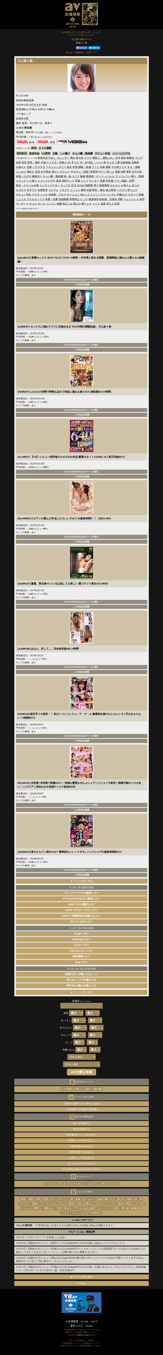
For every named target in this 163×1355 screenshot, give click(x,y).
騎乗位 (130, 157)
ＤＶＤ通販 (45, 148)
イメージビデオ (121, 153)
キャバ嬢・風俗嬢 (82, 153)
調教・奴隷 (84, 167)
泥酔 (120, 199)
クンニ (95, 167)
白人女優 (89, 1208)
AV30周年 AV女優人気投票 (81, 1109)
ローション (73, 194)
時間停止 (74, 199)
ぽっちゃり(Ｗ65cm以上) (81, 1163)
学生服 (109, 180)
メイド (96, 203)
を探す (81, 939)
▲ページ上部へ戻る (81, 881)
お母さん (126, 185)
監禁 (75, 167)
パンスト (51, 203)
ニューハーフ (104, 1208)
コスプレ (53, 190)
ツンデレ (111, 194)
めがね (81, 185)
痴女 (123, 157)
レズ (87, 194)
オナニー (65, 171)
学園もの (122, 194)
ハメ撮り (65, 153)
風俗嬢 (97, 1089)
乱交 (73, 185)
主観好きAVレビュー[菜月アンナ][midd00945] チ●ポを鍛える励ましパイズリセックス (75, 1243)
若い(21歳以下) (81, 1123)
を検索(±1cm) (81, 974)
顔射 (18, 162)
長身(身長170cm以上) (81, 1152)
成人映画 (111, 190)
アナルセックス (36, 199)
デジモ (110, 162)
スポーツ (133, 194)
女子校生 (46, 171)
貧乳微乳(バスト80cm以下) (81, 1134)
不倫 (43, 162)
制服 (141, 194)
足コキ (135, 185)
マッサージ (22, 203)
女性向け (96, 1213)
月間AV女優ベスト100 (81, 1103)
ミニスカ (21, 199)
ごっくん (75, 190)
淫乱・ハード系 (97, 162)
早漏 (77, 180)
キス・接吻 (133, 167)
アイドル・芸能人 (56, 162)
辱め (72, 157)
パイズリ (122, 190)
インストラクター (49, 185)
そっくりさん (49, 1203)
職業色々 (37, 176)
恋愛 (102, 180)
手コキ (75, 162)
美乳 (128, 171)
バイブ (85, 180)
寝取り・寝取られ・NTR (106, 157)
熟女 (69, 167)
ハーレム (109, 176)
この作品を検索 (81, 284)
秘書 (59, 203)
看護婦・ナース (95, 176)
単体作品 (34, 153)
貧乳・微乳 (33, 162)
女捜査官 (43, 190)
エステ (76, 176)
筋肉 (100, 1199)
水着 (89, 190)
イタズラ (64, 190)
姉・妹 (67, 176)
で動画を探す (81, 921)
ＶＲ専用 (67, 1089)
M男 (123, 171)
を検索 (81, 979)
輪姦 (82, 176)
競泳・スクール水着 (27, 185)
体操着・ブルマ (57, 194)
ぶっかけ (21, 171)
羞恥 (108, 167)
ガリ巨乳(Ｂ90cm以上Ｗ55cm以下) (81, 1169)
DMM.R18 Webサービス (86, 1335)
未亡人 (110, 203)
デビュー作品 (102, 153)
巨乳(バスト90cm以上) (81, 1140)
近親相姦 (125, 162)
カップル (65, 185)
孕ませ (68, 1208)
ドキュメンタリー (56, 167)
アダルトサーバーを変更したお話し (46, 1237)
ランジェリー (123, 176)
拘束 (102, 167)
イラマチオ (38, 167)
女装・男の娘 (121, 1208)
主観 (55, 153)
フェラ (139, 157)
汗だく (102, 171)
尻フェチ (132, 190)
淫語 (37, 171)
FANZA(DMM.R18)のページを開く (81, 279)
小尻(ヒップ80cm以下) (81, 1157)
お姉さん (21, 167)
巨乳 (24, 162)
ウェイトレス (131, 199)
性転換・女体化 (108, 199)
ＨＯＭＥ (81, 1283)
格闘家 (89, 185)
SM (82, 194)
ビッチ (84, 199)
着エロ (77, 203)
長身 (77, 1199)
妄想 (142, 199)
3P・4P (83, 162)
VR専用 (46, 153)
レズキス (21, 190)
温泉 (103, 203)
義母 (83, 190)
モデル (100, 1203)
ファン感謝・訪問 (124, 180)
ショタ (44, 194)
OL (69, 162)
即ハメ (110, 171)
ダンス (41, 203)
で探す (81, 893)
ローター (94, 180)
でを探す (81, 898)
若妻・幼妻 (51, 199)
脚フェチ (87, 203)
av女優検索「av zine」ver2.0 (81, 1321)
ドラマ (88, 157)
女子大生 (137, 171)
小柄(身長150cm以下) (81, 1146)
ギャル (33, 203)
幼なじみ (67, 203)
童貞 (58, 180)
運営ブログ (76, 1326)
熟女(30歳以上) (81, 1129)
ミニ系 (69, 1199)
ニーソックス (98, 194)
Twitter (89, 1326)
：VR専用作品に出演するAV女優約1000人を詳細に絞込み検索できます (64, 1225)
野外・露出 (98, 190)
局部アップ (68, 180)
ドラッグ (21, 180)
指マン (55, 171)
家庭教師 (104, 185)
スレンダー (63, 157)
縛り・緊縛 (137, 176)
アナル (35, 194)
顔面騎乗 (64, 199)
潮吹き (30, 171)
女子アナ (32, 190)
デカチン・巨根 (80, 171)
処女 (129, 1199)
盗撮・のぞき (23, 176)
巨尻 (117, 203)
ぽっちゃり (89, 1199)
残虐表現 (94, 199)
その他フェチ (119, 167)
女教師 (135, 162)
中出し (52, 157)
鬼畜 (117, 171)
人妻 (117, 162)
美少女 (79, 157)
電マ (96, 185)
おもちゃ (115, 185)
